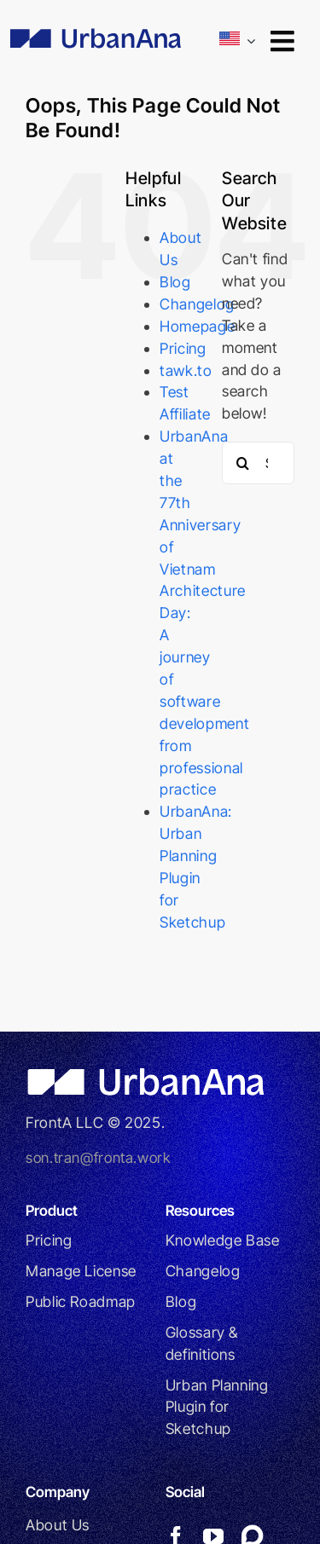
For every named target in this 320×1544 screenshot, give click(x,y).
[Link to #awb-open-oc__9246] (282, 41)
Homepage (197, 326)
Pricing (183, 348)
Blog (175, 282)
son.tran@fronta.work (98, 1157)
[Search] (243, 463)
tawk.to (186, 370)
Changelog (197, 304)
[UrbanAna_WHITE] (150, 1075)
